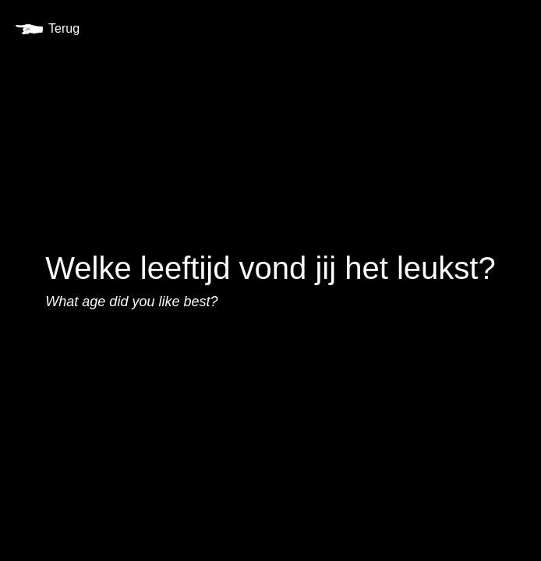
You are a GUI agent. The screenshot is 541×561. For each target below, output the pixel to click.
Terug (48, 28)
